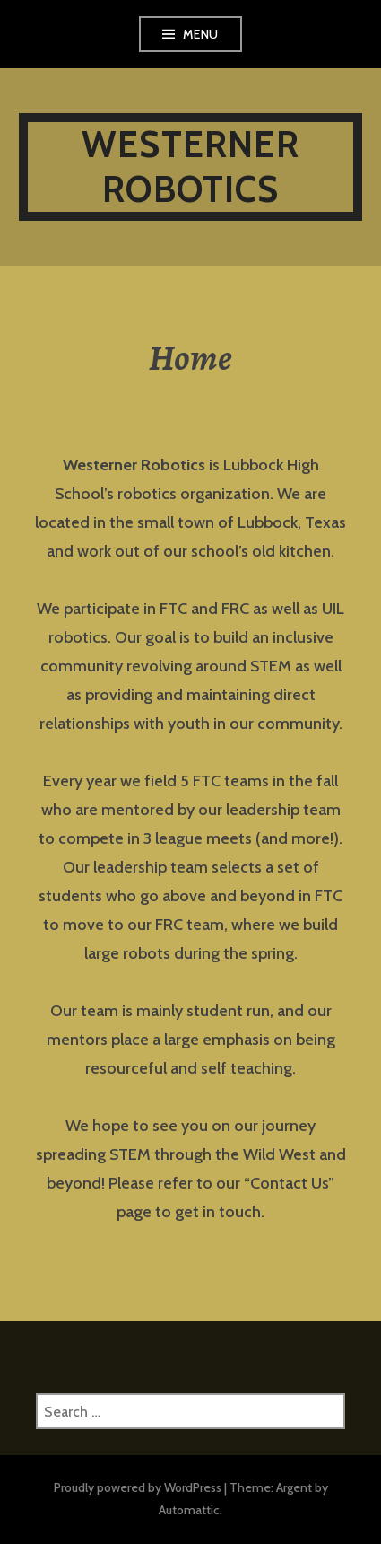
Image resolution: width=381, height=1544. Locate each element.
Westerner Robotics (190, 166)
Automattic (189, 1510)
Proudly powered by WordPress (137, 1487)
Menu (201, 34)
